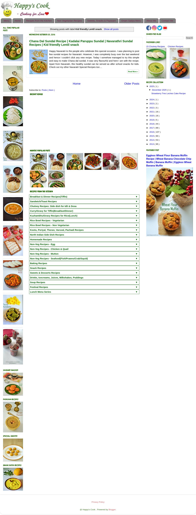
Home (18, 20)
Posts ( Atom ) (48, 90)
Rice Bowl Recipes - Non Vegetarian (49, 225)
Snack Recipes (38, 268)
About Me (151, 20)
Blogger (112, 509)
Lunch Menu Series (40, 292)
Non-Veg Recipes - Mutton (44, 253)
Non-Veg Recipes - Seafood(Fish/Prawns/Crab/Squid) (59, 258)
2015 (152, 136)
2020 (152, 116)
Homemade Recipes (41, 239)
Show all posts (111, 29)
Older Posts (131, 83)
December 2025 (159, 90)
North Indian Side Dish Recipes (47, 234)
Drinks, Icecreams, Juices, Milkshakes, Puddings (56, 277)
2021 (152, 112)
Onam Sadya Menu (131, 20)
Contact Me (167, 20)
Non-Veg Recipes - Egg (42, 244)
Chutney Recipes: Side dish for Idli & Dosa (53, 206)
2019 (152, 120)
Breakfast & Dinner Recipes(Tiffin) (48, 196)
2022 (152, 108)
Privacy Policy (98, 502)
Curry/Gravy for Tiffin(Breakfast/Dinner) (51, 211)
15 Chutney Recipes (155, 46)
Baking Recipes (38, 263)
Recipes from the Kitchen (39, 20)
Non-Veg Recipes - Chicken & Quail (49, 249)
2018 (152, 124)
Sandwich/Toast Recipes (43, 201)
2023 (152, 103)
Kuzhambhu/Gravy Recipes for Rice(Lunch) (53, 215)
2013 (152, 144)
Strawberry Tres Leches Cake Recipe (168, 93)
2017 (152, 128)
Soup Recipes (37, 282)
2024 (152, 99)
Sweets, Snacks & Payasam (101, 20)
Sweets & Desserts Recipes (45, 272)
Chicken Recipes (175, 46)
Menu (6, 20)
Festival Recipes (39, 287)
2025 (152, 86)
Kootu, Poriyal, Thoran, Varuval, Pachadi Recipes (57, 230)
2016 (152, 132)
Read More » (133, 71)
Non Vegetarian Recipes (69, 20)
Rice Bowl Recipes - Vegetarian (47, 220)
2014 (152, 140)
